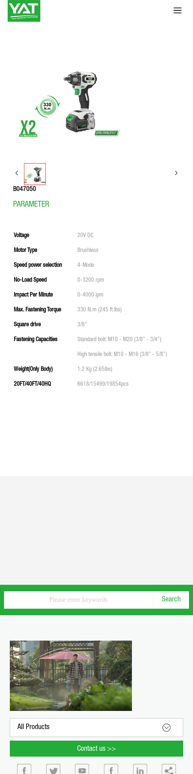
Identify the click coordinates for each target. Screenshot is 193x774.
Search (171, 600)
